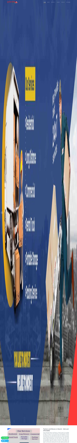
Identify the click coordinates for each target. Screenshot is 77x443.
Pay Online (68, 2)
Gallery (58, 2)
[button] (6, 212)
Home (45, 2)
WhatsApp (5, 437)
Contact (63, 2)
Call (3, 440)
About (48, 2)
